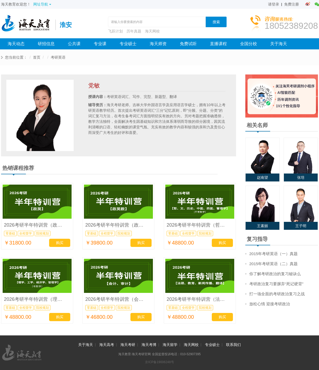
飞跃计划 (115, 31)
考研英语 (58, 57)
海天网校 (152, 31)
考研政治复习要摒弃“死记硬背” (276, 284)
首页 (36, 57)
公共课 (74, 43)
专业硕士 (128, 43)
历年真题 (133, 31)
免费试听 (188, 43)
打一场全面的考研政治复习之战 (277, 294)
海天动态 (16, 43)
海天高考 (106, 345)
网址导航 (42, 4)
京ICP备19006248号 (159, 362)
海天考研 (127, 345)
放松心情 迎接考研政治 (269, 304)
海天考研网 (28, 25)
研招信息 (46, 43)
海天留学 (170, 345)
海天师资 (158, 43)
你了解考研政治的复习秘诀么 (275, 273)
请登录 (273, 4)
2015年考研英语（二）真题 (273, 263)
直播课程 (218, 43)
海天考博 (149, 345)
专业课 (100, 43)
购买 (59, 243)
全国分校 (248, 43)
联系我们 (233, 345)
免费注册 (291, 4)
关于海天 (278, 43)
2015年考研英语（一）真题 (273, 253)
